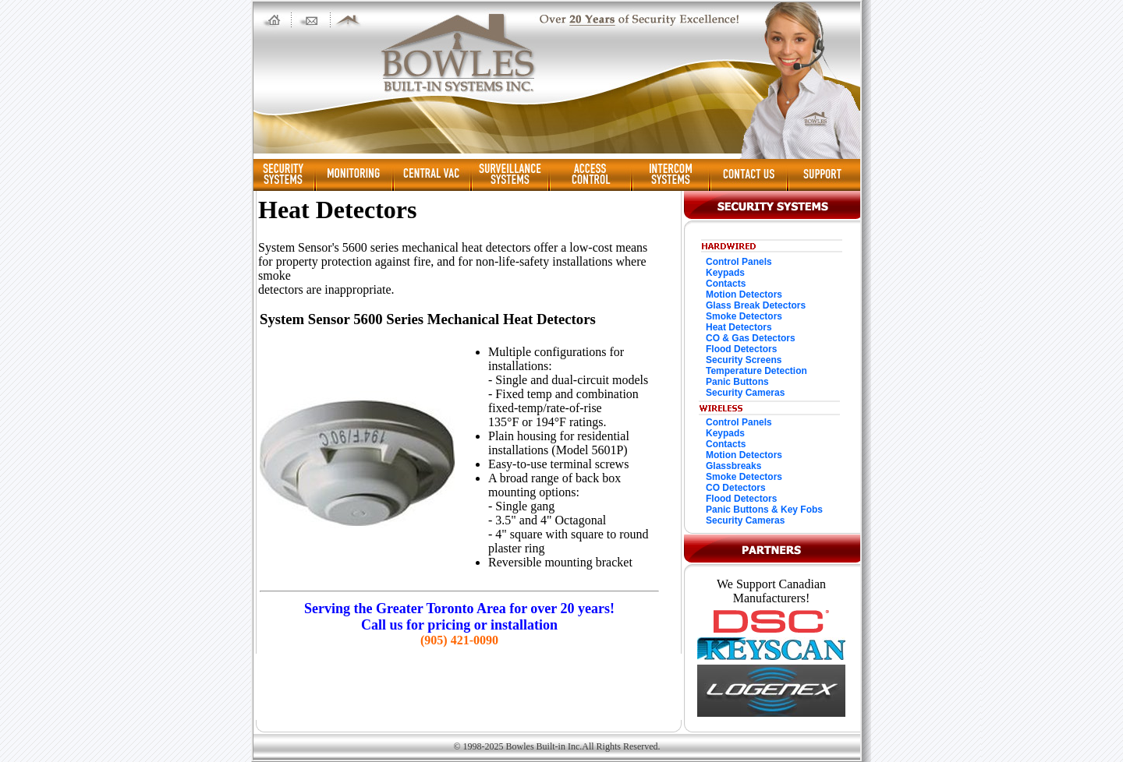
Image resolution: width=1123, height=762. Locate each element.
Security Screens (743, 360)
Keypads (725, 272)
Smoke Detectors (744, 316)
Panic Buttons (737, 381)
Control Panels (739, 261)
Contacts (726, 283)
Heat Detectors (739, 327)
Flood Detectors (741, 349)
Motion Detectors (744, 294)
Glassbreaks (733, 465)
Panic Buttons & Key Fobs (764, 509)
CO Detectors (736, 487)
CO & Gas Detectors (750, 338)
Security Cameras (745, 392)
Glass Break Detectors (756, 305)
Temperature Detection (756, 370)
